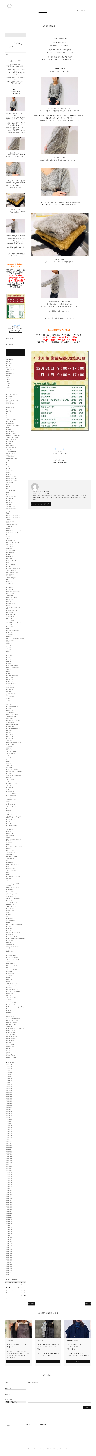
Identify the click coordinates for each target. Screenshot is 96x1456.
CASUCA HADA (11, 440)
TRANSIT (9, 449)
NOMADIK (9, 711)
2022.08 (9, 1128)
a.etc (7, 756)
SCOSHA (9, 625)
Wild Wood (10, 719)
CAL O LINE (10, 600)
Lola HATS (9, 863)
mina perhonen (11, 654)
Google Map (15, 355)
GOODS (8, 368)
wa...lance (9, 768)
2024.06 (9, 1085)
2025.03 (9, 1067)
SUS (7, 782)
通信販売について (15, 347)
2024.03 (9, 1090)
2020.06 (9, 1179)
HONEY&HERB (10, 1056)
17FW (8, 384)
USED (8, 642)
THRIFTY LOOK (11, 871)
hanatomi (9, 731)
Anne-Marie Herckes (12, 946)
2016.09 (9, 1267)
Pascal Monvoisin (11, 453)
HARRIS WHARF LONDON (14, 772)
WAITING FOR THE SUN (13, 623)
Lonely (8, 1048)
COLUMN (21, 1436)
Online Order (34, 1430)
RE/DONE (9, 931)
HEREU (8, 493)
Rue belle (9, 929)
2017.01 (9, 1259)
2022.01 (9, 1142)
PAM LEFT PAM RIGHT (13, 991)
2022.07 (9, 1130)
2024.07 (9, 1083)
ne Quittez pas (11, 434)
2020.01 (9, 1189)
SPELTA (8, 670)
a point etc (9, 650)
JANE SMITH (10, 859)
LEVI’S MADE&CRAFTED (14, 925)
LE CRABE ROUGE (12, 857)
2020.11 (9, 1169)
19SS (8, 378)
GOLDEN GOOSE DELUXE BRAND (14, 840)
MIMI (8, 469)
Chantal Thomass (11, 1023)
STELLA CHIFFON (11, 525)
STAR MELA (10, 855)
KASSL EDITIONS (11, 598)
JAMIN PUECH (10, 754)
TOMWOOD (10, 815)
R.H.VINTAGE (10, 627)
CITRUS (8, 968)
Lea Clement (10, 822)
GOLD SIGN (10, 1044)
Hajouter (9, 1009)
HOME (20, 11)
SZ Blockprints (11, 455)
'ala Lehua (9, 547)
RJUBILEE (9, 582)
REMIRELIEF (10, 590)
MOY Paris (9, 891)
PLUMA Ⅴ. (9, 664)
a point (8, 648)
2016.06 (9, 1273)
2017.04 (9, 1253)
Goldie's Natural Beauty (13, 933)
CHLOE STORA (11, 799)
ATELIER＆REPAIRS (12, 970)
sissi (7, 913)
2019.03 (9, 1208)
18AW (8, 380)
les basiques (10, 499)
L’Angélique (9, 412)
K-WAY (8, 915)
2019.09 (9, 1197)
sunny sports (10, 836)
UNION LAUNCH (11, 905)
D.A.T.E (8, 402)
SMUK (8, 699)
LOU (7, 580)
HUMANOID (10, 559)
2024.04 (9, 1089)
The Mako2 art (11, 717)
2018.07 (9, 1224)
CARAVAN (9, 584)
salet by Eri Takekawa (13, 1003)
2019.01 (9, 1212)
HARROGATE (10, 680)
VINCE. (8, 762)
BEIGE (8, 672)
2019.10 (9, 1195)
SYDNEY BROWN (11, 897)
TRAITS (8, 880)
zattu (8, 473)
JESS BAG (9, 995)
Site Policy (33, 1433)
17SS (8, 386)
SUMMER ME (10, 723)
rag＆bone (9, 678)
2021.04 (9, 1159)
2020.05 (9, 1181)
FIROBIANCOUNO (12, 666)
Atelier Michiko (11, 1039)
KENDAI (8, 602)
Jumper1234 (10, 596)
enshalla (9, 758)
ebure (8, 674)
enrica (8, 485)
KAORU (8, 487)
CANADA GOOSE (11, 479)
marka (8, 586)
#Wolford (9, 691)
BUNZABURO (10, 502)
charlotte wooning (12, 893)
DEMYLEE (9, 845)
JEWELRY (9, 685)
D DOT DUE (10, 682)
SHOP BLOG (15, 351)
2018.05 (9, 1228)
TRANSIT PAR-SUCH (12, 426)
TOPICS (34, 11)
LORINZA (9, 878)
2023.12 (9, 1096)
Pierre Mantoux (11, 1033)
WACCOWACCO (11, 793)
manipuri (9, 537)
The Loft (9, 766)
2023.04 (9, 1112)
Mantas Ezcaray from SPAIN (15, 1029)
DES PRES (9, 849)
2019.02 (9, 1210)
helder (8, 606)
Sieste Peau (10, 744)
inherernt (9, 764)
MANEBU (9, 658)
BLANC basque (11, 508)
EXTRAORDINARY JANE (13, 876)
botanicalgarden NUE (13, 729)
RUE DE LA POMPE (12, 707)
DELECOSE (9, 737)
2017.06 (9, 1250)
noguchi (8, 662)
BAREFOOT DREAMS (13, 543)
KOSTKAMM (10, 1013)
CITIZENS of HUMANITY (14, 1037)
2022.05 (9, 1134)
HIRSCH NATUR (11, 1025)
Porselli (8, 1043)
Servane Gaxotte (11, 895)
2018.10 (9, 1218)
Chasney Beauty (11, 807)
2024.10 (9, 1077)
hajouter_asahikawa (59, 459)
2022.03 (9, 1138)
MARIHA (9, 396)
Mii (7, 465)
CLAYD (8, 778)
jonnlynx (9, 843)
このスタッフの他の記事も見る (46, 500)
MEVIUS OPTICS (11, 784)
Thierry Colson (11, 997)
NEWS (8, 376)
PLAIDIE (9, 576)
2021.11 (9, 1145)
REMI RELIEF (10, 640)
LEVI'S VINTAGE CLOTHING (15, 638)
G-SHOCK (9, 634)
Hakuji (8, 489)
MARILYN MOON (11, 956)
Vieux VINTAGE (11, 570)
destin (8, 563)
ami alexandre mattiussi (13, 813)
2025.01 (9, 1071)
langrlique (9, 535)
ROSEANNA (10, 446)
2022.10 (9, 1124)
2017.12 (9, 1238)
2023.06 (9, 1108)
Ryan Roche (10, 909)
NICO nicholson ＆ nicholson (15, 529)
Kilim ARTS (9, 475)
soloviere (9, 1001)
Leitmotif (9, 636)
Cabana (8, 510)
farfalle (8, 566)
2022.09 (9, 1126)
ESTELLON (9, 952)
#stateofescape (11, 684)
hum (7, 809)
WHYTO (8, 797)
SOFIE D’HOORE (11, 986)
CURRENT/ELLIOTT (12, 966)
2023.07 (9, 1106)
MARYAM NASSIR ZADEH (14, 847)
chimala (8, 882)
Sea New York (10, 921)
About (46, 1428)
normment (9, 442)
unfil (7, 461)
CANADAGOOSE (11, 481)
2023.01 (9, 1118)
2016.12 (9, 1261)
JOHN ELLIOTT (11, 752)
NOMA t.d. (9, 834)
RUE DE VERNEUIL (12, 990)
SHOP (42, 11)
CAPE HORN (10, 594)
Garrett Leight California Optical (14, 885)
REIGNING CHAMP (12, 725)
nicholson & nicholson (13, 568)
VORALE (9, 652)
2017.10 (9, 1242)
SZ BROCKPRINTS (12, 438)
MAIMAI (9, 774)
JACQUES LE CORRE (12, 960)
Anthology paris (11, 420)
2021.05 (9, 1157)
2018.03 (9, 1232)
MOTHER (9, 398)
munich (8, 444)
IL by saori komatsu (13, 1019)
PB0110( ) (9, 993)
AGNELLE (9, 1027)
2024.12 (9, 1073)
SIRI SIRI (9, 976)
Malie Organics (11, 1011)
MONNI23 (9, 940)
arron (8, 962)
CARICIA (9, 980)
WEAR (8, 362)
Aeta (7, 872)
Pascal (8, 463)
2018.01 (9, 1236)
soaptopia (9, 954)
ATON (8, 861)
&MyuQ (8, 539)
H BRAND (9, 824)
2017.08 (9, 1246)
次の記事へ (85, 1304)
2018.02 (9, 1234)
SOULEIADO (10, 1046)
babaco (8, 942)
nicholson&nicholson (12, 676)
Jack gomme (10, 467)
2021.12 (9, 1143)
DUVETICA (9, 689)
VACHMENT (10, 545)
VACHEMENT (10, 404)
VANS (8, 838)
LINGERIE (9, 364)
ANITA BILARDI (11, 907)
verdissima (9, 972)
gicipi (8, 512)
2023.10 (9, 1100)
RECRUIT (50, 11)
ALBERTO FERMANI (12, 887)
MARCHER (9, 788)
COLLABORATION (12, 715)
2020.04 (9, 1183)
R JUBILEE (9, 660)
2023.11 (9, 1098)
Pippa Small (10, 974)
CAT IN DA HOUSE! (12, 533)
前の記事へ (34, 1304)
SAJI (7, 514)
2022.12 (9, 1120)
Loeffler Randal (11, 1005)
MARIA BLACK (10, 820)
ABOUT (8, 733)
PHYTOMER (10, 792)
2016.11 (9, 1263)
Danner (8, 832)
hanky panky (10, 410)
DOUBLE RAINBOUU (12, 631)
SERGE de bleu (11, 491)
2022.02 (9, 1140)
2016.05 (9, 1275)
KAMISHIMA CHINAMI (13, 516)
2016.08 (9, 1269)
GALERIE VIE (10, 527)
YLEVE (8, 418)
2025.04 (9, 1065)
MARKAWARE (10, 588)
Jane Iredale (10, 780)
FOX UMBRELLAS (11, 611)
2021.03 (9, 1161)
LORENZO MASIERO (12, 770)
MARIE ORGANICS (12, 958)
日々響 (8, 948)
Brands (32, 1428)
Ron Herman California (13, 592)
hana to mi (9, 735)
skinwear (9, 1015)
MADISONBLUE (11, 795)
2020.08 (9, 1175)
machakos (9, 935)
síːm (7, 790)
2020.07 (9, 1177)
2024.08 (9, 1081)
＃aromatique (10, 693)
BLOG (27, 11)
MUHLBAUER (10, 738)
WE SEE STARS (11, 1035)
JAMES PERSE (10, 853)
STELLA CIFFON (11, 497)
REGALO (9, 748)
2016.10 (9, 1265)
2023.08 (9, 1104)
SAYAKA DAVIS (11, 447)
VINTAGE (9, 644)
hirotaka (9, 414)
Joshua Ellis (10, 574)
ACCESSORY (10, 370)
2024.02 (9, 1092)
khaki (8, 500)
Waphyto (9, 549)
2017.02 (9, 1257)
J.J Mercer (9, 701)
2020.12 (9, 1167)
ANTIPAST (9, 483)
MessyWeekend (11, 541)
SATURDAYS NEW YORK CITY (13, 608)
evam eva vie (10, 506)
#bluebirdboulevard (12, 703)
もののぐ (9, 803)
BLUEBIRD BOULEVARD (13, 742)
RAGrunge (9, 613)
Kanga (8, 874)
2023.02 (9, 1116)
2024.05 (9, 1087)
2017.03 (9, 1255)
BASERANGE (10, 408)
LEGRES (8, 709)
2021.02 (9, 1163)
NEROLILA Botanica (12, 668)
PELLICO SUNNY (11, 826)
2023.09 (9, 1102)
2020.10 (9, 1171)
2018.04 (9, 1230)
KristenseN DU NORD (13, 721)
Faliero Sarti (10, 553)
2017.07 (9, 1248)
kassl (8, 695)
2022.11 (9, 1122)
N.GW (8, 555)
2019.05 (9, 1204)
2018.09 (9, 1220)
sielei (8, 1050)
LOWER (8, 430)
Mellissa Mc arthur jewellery (15, 1007)
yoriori (8, 646)
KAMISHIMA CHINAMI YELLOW (13, 519)
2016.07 (9, 1271)
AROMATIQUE (11, 578)
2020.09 (9, 1173)
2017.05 (9, 1251)
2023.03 (9, 1114)
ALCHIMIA (9, 830)
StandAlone (10, 617)
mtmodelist (10, 424)
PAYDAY (9, 750)
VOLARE (9, 740)
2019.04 (9, 1206)
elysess (8, 999)
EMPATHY (9, 632)
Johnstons (9, 828)
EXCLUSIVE (9, 619)
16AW (8, 388)
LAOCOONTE (10, 851)
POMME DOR (10, 521)
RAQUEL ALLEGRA (12, 1021)
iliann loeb (9, 760)
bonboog (9, 1054)
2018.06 (9, 1226)
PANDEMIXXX (10, 615)
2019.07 (9, 1200)
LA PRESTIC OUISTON (13, 436)
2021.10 (9, 1147)
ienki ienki (9, 422)
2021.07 (9, 1153)
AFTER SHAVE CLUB (12, 865)
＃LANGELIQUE (11, 451)
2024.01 (9, 1094)
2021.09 (9, 1149)
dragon (8, 927)
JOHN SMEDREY (11, 903)
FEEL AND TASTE (11, 937)
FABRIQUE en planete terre (15, 531)
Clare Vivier (10, 1017)
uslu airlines (10, 944)
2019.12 (9, 1191)
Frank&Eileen (10, 727)
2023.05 (9, 1110)
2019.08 (9, 1198)
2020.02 (9, 1187)
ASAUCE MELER (11, 561)
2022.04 (9, 1136)
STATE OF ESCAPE (12, 400)
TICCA (8, 523)
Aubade (8, 801)
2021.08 (9, 1151)
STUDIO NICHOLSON (13, 899)
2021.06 (9, 1155)
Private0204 (10, 889)
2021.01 (9, 1165)
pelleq (8, 428)
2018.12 (9, 1214)
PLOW (8, 495)
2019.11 (9, 1193)
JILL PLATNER (10, 687)
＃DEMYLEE (10, 697)
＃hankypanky (10, 621)
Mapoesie (9, 919)
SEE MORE (18, 1362)
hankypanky (10, 432)
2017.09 (9, 1244)
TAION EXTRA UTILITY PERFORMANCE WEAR (13, 818)
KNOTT (8, 811)
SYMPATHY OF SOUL (13, 984)
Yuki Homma (10, 713)
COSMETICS (10, 374)
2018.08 (9, 1222)
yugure (8, 950)
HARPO (8, 923)
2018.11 (9, 1216)
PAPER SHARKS (11, 1058)
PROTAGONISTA (11, 459)
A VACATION (10, 551)
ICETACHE (9, 705)
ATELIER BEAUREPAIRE (13, 776)
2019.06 (9, 1202)
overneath (9, 557)
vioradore (9, 471)
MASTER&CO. (10, 565)
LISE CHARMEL (11, 805)
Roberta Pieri (10, 604)
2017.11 (9, 1240)
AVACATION (10, 457)
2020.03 (9, 1185)
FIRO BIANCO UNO (12, 394)
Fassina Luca (10, 901)
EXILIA (8, 867)
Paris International (12, 572)
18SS (8, 382)
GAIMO (8, 982)
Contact (47, 1430)
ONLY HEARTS (10, 911)
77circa (8, 786)
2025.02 (9, 1069)
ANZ (7, 629)
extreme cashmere (12, 406)
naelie (8, 978)
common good (10, 1041)
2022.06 (9, 1132)
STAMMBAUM (10, 964)
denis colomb (10, 1031)
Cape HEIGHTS (11, 477)
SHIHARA (9, 656)
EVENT (8, 366)
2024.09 (9, 1079)
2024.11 (9, 1075)
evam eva (9, 504)
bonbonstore (10, 869)
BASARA (9, 988)
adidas (8, 1052)
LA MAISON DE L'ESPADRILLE (15, 938)
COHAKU (9, 746)
